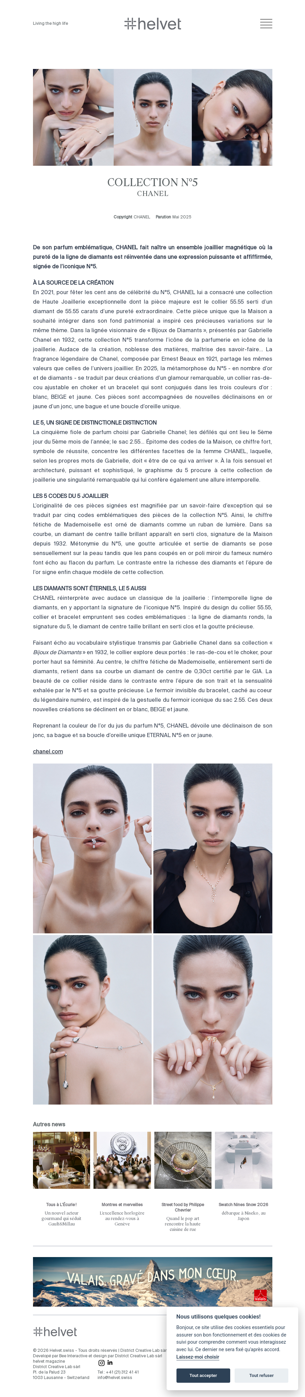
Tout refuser (261, 1375)
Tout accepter (203, 1375)
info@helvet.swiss (115, 1378)
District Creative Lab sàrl (144, 1351)
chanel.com (48, 752)
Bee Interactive (73, 1356)
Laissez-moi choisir (197, 1357)
